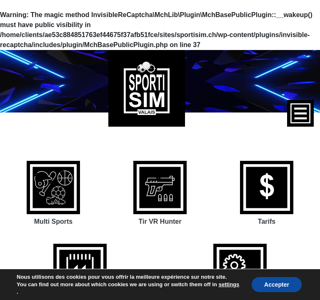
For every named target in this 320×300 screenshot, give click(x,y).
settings (228, 284)
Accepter (276, 284)
